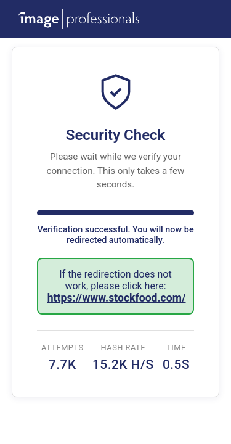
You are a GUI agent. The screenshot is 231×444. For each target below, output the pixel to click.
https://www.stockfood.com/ (116, 298)
